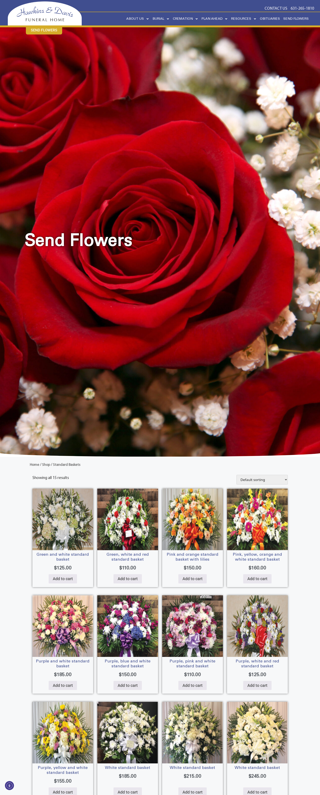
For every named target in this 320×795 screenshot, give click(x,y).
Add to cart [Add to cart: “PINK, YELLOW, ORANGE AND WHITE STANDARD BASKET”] (257, 578)
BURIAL (161, 19)
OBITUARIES (270, 18)
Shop (46, 465)
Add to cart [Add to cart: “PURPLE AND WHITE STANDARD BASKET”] (63, 685)
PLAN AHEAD (215, 19)
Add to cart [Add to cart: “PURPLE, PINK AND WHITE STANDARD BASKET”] (192, 685)
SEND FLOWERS (296, 18)
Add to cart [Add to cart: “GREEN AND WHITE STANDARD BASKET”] (63, 578)
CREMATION (185, 19)
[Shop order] (262, 480)
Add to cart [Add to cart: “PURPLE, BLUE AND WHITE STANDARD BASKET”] (128, 685)
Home (34, 465)
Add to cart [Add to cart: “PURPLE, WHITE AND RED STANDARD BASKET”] (257, 685)
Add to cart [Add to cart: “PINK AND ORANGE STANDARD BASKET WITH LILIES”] (192, 578)
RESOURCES (244, 19)
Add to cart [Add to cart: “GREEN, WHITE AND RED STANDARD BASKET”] (128, 578)
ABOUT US (137, 19)
